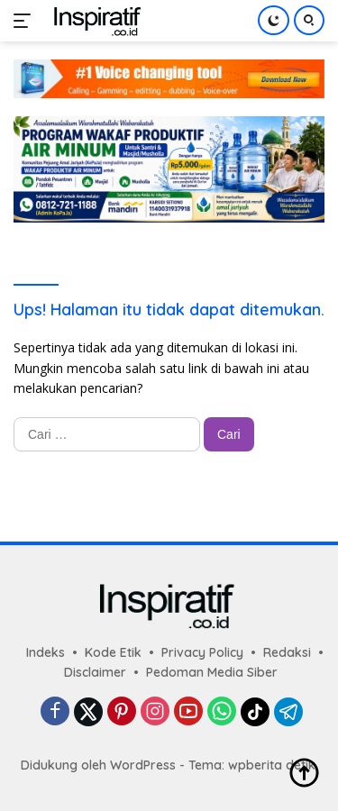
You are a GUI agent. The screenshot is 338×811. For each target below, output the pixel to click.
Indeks (45, 652)
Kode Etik (113, 652)
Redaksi (287, 652)
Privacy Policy (202, 652)
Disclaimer (95, 672)
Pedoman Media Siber (212, 672)
